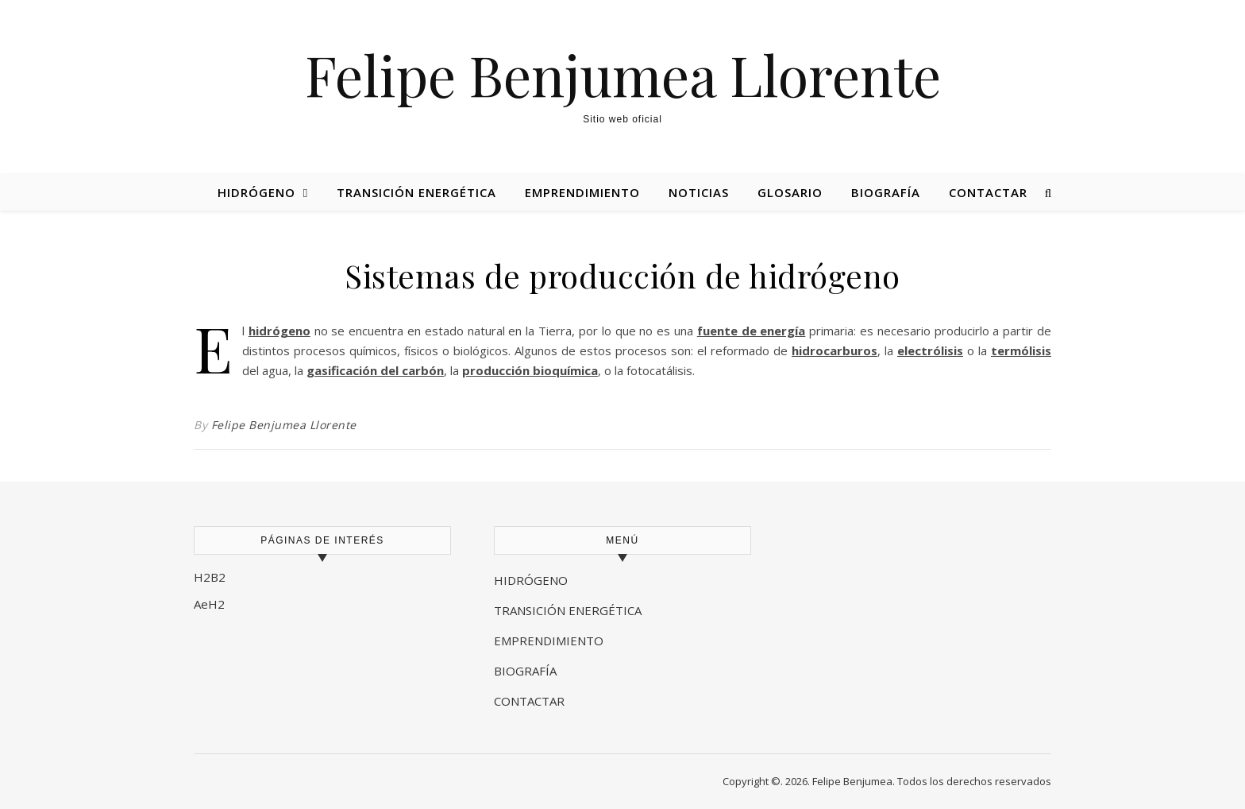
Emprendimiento (582, 192)
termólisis (1021, 350)
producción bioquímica (530, 370)
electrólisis (930, 350)
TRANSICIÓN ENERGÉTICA (568, 610)
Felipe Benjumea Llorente (623, 74)
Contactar (988, 192)
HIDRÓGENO (531, 580)
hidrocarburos (834, 350)
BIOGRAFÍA (527, 671)
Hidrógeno (256, 192)
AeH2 (211, 604)
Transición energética (416, 192)
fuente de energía (751, 331)
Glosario (790, 192)
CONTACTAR (529, 701)
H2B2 (209, 577)
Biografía (885, 192)
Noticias (699, 192)
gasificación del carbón (375, 370)
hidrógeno (279, 331)
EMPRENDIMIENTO (548, 640)
